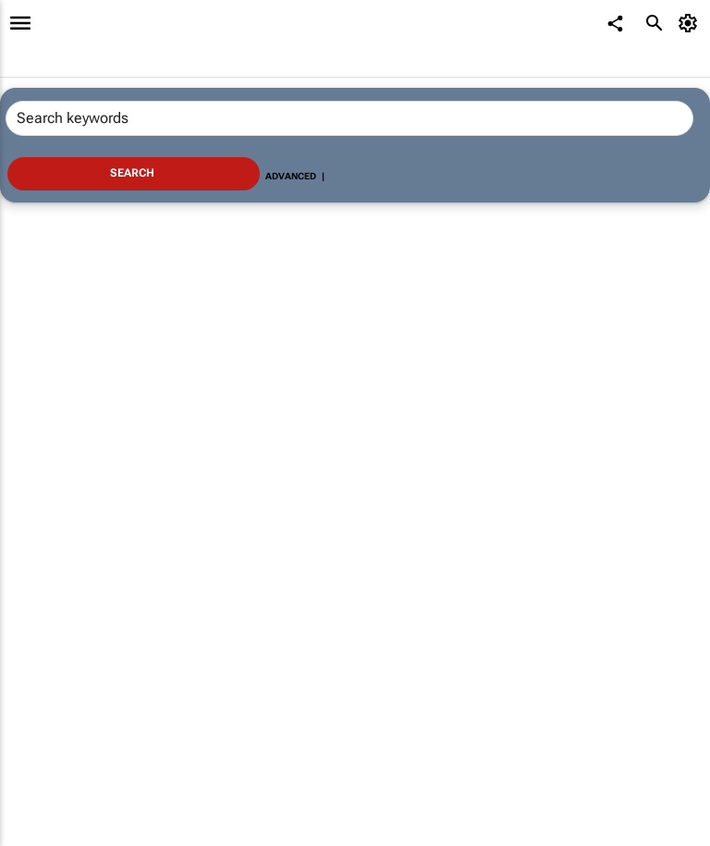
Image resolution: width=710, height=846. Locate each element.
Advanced (290, 176)
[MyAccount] (691, 23)
